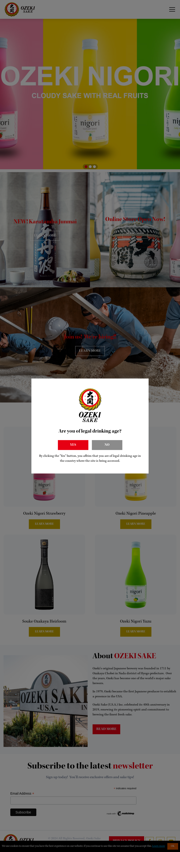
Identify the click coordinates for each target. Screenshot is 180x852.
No (107, 445)
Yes (73, 445)
